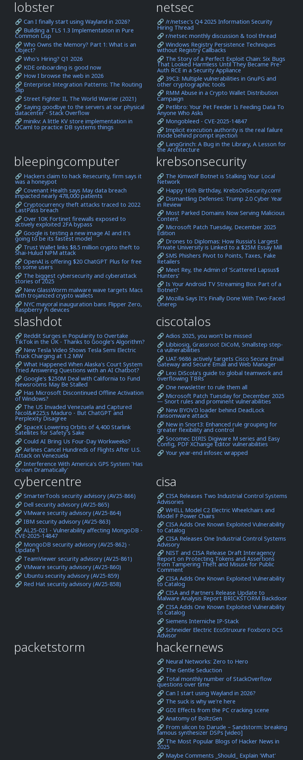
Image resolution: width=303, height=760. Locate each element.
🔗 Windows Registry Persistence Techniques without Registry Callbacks (216, 47)
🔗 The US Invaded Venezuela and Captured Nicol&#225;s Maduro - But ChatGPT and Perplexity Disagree (73, 412)
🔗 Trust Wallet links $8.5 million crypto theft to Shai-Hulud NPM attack (77, 250)
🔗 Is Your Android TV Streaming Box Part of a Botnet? (219, 287)
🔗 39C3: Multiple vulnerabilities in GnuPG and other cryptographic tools (216, 81)
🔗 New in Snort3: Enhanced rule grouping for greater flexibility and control (217, 427)
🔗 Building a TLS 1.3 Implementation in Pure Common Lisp (74, 33)
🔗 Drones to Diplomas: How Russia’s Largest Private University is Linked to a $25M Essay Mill (219, 244)
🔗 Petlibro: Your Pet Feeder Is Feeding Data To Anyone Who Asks (220, 110)
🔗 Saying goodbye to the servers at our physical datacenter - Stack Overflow (79, 110)
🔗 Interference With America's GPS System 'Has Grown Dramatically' (79, 467)
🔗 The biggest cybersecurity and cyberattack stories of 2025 (76, 279)
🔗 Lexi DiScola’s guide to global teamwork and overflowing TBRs (219, 376)
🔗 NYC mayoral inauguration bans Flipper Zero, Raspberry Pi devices (78, 307)
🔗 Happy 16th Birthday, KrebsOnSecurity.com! (219, 190)
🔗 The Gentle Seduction (189, 670)
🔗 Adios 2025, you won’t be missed (204, 336)
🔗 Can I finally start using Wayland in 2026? (72, 22)
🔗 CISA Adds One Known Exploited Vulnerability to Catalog (220, 527)
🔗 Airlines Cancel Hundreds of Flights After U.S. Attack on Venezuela (78, 452)
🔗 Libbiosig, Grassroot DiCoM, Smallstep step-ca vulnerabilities (220, 347)
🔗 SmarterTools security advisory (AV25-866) (75, 496)
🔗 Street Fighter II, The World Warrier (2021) (76, 99)
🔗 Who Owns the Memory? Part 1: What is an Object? (75, 47)
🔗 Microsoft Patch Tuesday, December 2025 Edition (216, 230)
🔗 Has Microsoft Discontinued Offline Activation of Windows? (79, 396)
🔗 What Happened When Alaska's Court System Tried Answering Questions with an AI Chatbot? (78, 367)
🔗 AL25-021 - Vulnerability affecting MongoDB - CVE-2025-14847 (78, 533)
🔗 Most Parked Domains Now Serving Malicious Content (221, 216)
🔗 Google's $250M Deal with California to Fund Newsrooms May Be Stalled (77, 381)
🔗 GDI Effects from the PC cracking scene (213, 710)
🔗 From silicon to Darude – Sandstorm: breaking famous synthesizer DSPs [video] (222, 730)
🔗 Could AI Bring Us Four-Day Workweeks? (73, 441)
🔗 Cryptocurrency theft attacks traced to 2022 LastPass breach (77, 207)
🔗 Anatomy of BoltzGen (189, 718)
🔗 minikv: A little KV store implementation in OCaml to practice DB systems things (74, 124)
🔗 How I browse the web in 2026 (59, 76)
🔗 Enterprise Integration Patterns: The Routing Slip (78, 87)
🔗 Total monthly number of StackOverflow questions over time (214, 682)
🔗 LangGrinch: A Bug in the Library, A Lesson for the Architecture (221, 147)
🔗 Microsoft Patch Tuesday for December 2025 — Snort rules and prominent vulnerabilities (220, 399)
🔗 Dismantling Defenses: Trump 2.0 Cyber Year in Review (219, 201)
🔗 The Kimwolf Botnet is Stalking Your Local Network (216, 179)
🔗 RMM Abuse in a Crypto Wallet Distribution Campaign (217, 96)
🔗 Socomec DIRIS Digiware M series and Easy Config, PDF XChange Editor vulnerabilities (218, 441)
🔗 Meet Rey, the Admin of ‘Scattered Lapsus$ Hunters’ (218, 273)
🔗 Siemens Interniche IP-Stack (198, 621)
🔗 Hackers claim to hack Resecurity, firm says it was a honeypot (78, 179)
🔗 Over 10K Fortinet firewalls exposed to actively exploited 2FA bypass (70, 222)
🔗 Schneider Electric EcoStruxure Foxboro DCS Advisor (220, 633)
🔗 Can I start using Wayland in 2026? (206, 693)
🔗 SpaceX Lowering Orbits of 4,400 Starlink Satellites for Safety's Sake (73, 430)
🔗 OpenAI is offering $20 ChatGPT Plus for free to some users (78, 264)
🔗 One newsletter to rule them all (202, 387)
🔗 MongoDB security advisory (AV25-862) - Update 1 (72, 547)
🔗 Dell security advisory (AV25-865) (62, 504)
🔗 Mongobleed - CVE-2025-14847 (202, 121)
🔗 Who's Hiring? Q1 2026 (49, 59)
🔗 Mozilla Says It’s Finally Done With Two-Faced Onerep (221, 301)
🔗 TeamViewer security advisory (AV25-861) (73, 559)
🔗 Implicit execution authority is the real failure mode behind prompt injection (220, 133)
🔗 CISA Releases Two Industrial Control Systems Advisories (222, 499)
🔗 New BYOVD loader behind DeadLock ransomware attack (210, 413)
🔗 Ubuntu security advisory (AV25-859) (67, 576)
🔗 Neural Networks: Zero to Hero (202, 661)
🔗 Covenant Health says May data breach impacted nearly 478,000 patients (71, 193)
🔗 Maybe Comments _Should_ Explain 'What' (216, 755)
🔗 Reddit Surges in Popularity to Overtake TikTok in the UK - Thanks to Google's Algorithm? (80, 339)
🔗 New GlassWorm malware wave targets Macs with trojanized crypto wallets (79, 293)
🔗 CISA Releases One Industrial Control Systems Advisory (221, 541)
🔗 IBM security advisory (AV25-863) (62, 521)
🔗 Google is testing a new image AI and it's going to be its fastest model (73, 236)
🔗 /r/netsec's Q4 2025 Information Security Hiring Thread (214, 24)
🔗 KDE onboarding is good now (58, 67)
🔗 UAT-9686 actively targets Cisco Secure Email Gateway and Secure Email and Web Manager (220, 362)
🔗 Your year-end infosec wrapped (202, 453)
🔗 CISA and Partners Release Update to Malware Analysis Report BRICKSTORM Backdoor (222, 596)
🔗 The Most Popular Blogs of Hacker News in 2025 (218, 744)
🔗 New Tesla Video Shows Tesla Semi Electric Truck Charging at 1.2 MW (75, 353)
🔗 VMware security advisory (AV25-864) (68, 513)
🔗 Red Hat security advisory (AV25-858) (68, 584)
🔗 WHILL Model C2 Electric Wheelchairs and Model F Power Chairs (216, 513)
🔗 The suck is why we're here (196, 701)
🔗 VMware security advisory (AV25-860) (68, 567)
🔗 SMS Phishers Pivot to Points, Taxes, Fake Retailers (216, 258)
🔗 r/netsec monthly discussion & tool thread (216, 36)
